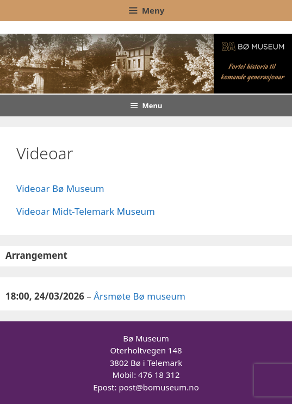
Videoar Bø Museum (60, 188)
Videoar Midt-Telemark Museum (85, 211)
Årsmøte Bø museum (139, 296)
